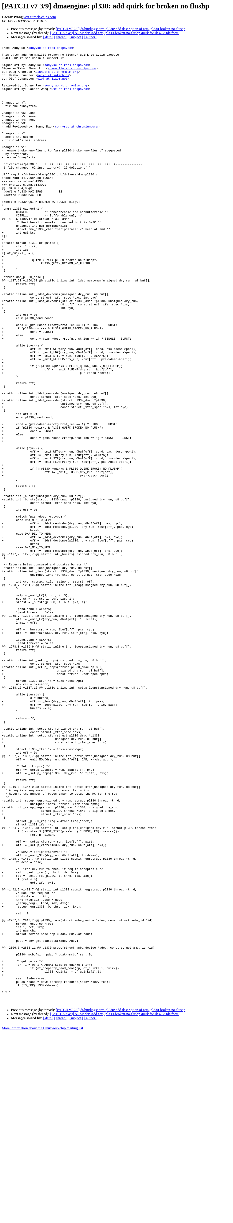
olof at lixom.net (52, 85)
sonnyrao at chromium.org (65, 93)
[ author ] (91, 37)
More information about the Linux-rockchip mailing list (42, 1219)
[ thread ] (61, 37)
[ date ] (48, 37)
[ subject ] (75, 37)
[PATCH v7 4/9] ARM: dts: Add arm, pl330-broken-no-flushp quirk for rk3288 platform (114, 33)
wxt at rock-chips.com (39, 17)
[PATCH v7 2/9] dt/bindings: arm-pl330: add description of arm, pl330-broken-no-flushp (120, 29)
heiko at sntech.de (53, 81)
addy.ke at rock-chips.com (50, 48)
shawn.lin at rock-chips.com (72, 73)
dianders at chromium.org (56, 77)
